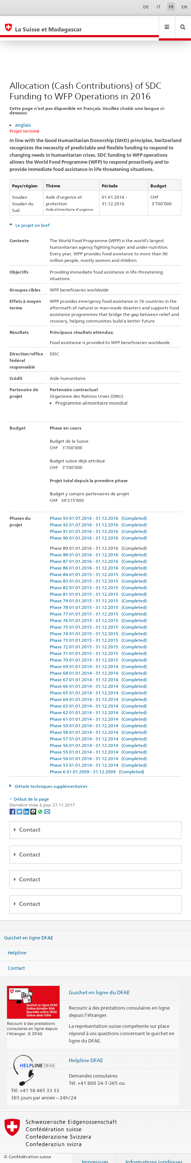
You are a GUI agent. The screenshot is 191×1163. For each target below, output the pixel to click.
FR (171, 6)
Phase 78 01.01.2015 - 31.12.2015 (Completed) (98, 600)
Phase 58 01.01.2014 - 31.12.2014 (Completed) (98, 725)
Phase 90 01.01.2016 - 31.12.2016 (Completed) (98, 531)
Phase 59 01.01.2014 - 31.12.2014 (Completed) (98, 718)
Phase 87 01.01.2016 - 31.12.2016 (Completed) (98, 554)
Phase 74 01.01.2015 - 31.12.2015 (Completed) (98, 626)
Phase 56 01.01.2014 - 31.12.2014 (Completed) (98, 738)
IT (159, 6)
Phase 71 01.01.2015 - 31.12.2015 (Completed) (98, 646)
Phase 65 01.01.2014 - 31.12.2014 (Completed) (98, 685)
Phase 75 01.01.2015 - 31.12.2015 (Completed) (98, 620)
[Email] (47, 804)
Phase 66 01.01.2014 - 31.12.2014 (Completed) (98, 679)
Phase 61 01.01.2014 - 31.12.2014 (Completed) (98, 712)
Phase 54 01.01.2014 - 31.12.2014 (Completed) (98, 751)
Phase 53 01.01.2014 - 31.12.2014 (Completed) (98, 758)
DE (146, 6)
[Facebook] (13, 804)
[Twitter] (19, 804)
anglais (23, 118)
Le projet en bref (32, 218)
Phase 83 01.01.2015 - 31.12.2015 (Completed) (98, 574)
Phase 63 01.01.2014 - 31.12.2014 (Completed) (98, 699)
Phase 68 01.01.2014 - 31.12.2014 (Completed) (98, 666)
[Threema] (33, 804)
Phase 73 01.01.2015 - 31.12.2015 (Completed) (98, 633)
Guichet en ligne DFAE (28, 930)
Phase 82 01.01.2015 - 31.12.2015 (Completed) (98, 580)
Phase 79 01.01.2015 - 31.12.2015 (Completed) (98, 593)
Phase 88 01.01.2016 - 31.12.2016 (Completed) (98, 547)
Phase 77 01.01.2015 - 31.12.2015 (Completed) (98, 607)
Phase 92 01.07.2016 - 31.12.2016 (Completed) (98, 517)
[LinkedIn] (26, 804)
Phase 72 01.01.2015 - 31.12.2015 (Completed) (98, 639)
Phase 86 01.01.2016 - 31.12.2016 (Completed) (98, 560)
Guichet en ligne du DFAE (99, 985)
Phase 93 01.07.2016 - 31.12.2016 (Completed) (98, 511)
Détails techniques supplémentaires (50, 779)
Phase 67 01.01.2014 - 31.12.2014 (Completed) (98, 672)
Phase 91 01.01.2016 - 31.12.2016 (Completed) (98, 524)
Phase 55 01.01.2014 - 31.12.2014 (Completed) (98, 745)
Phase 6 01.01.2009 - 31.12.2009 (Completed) (97, 764)
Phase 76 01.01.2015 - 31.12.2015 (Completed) (98, 613)
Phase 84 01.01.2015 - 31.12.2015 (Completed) (98, 567)
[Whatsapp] (40, 804)
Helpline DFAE (86, 1053)
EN (184, 6)
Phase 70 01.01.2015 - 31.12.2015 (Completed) (98, 653)
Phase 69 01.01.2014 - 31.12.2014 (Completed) (98, 659)
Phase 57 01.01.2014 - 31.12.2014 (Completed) (98, 731)
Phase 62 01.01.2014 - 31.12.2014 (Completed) (98, 705)
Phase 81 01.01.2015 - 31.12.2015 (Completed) (98, 587)
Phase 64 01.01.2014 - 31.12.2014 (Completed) (98, 692)
